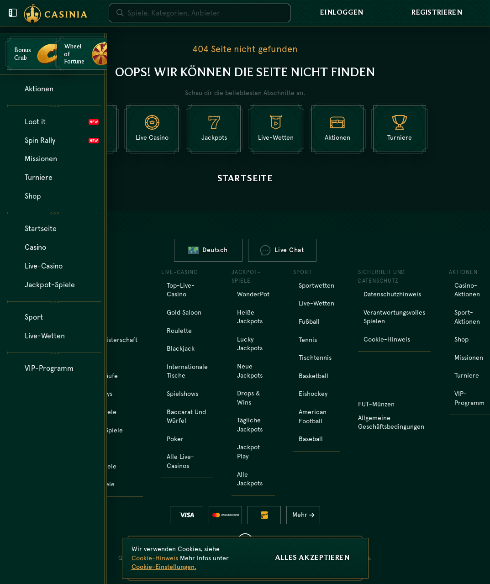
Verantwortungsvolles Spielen (394, 317)
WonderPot (253, 294)
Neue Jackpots (250, 371)
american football (313, 416)
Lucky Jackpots (250, 344)
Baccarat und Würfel (186, 416)
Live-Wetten (316, 303)
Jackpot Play (248, 451)
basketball (313, 375)
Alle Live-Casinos (180, 461)
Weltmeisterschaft (110, 339)
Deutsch (208, 249)
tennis (308, 339)
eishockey (313, 393)
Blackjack (181, 348)
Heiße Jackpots (250, 317)
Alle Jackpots (250, 479)
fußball (309, 321)
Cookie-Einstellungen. (164, 566)
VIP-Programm (469, 398)
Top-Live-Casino (181, 290)
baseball (311, 438)
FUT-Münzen (376, 404)
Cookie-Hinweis (387, 339)
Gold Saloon (184, 312)
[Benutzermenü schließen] (12, 12)
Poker (175, 438)
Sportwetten (316, 285)
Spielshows (182, 393)
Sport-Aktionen (467, 317)
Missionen (468, 357)
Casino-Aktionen (467, 290)
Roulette (179, 330)
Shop (461, 339)
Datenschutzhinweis (392, 294)
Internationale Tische (187, 371)
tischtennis (315, 357)
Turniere (466, 375)
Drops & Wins (248, 397)
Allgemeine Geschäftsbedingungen (391, 422)
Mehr (305, 514)
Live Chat (282, 250)
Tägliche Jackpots (250, 424)
